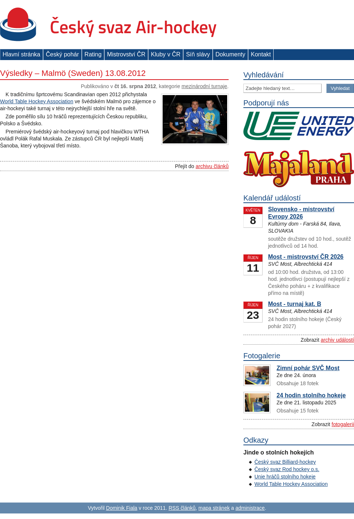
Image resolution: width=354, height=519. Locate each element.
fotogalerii (343, 424)
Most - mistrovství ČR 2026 (306, 257)
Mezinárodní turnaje (204, 86)
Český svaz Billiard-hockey (285, 462)
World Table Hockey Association (36, 101)
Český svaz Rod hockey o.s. (286, 469)
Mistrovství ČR (126, 54)
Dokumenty (230, 54)
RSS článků (182, 508)
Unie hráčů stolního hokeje (285, 477)
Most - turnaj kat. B (294, 304)
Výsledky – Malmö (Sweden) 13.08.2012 (73, 73)
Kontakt (261, 54)
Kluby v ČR (165, 54)
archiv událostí (337, 340)
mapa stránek (214, 508)
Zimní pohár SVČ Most (308, 368)
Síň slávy (198, 54)
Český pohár (62, 54)
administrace (250, 508)
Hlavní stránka (21, 54)
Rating (92, 54)
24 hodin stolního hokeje (311, 395)
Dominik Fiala (122, 508)
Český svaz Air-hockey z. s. (108, 24)
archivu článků (212, 166)
